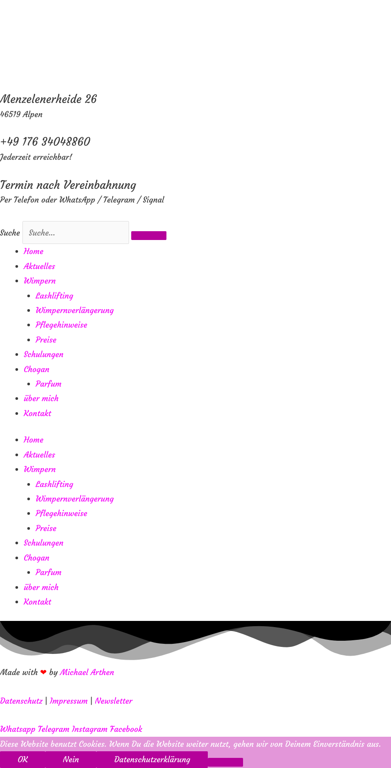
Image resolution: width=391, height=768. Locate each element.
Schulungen (43, 354)
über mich (41, 398)
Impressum (69, 701)
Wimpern (40, 281)
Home (33, 251)
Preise (46, 340)
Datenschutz (21, 701)
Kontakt (37, 413)
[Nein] (225, 762)
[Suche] (148, 235)
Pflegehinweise (61, 325)
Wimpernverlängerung (75, 310)
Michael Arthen (87, 672)
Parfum (49, 384)
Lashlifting (54, 296)
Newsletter (114, 701)
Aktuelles (39, 266)
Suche (10, 233)
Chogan (36, 369)
